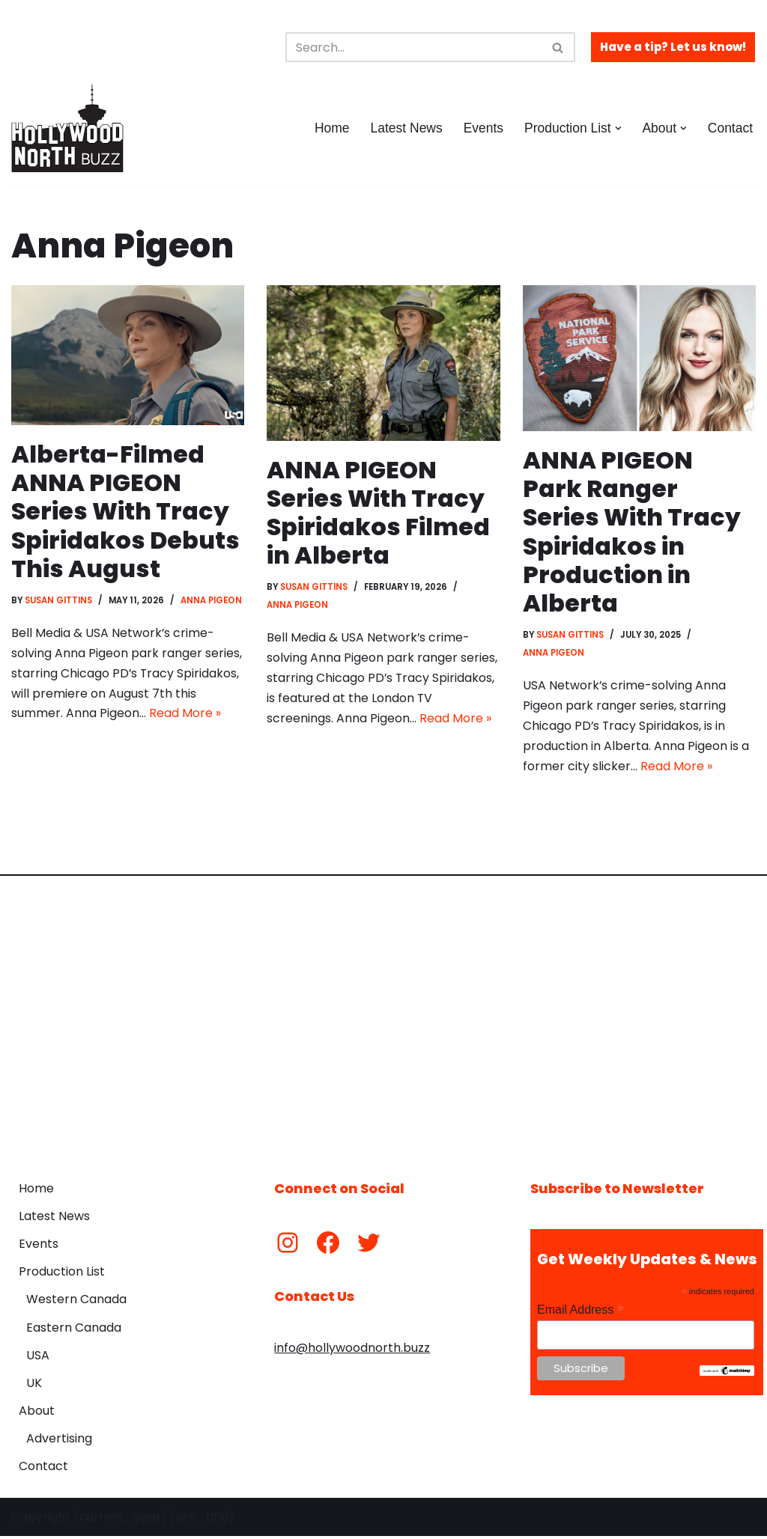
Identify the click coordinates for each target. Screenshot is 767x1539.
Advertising (59, 1441)
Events (482, 128)
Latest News (405, 128)
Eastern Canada (73, 1329)
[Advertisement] (383, 1019)
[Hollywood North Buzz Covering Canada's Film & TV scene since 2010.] (67, 128)
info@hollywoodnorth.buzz (352, 1350)
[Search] (413, 47)
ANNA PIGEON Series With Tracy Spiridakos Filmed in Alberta (378, 513)
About (37, 1413)
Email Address (580, 1312)
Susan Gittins (59, 601)
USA (37, 1358)
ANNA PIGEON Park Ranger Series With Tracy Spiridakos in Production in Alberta (632, 532)
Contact (730, 128)
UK (34, 1386)
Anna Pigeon (213, 601)
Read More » (185, 716)
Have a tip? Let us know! (673, 47)
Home (330, 128)
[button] (617, 128)
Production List (62, 1274)
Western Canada (76, 1302)
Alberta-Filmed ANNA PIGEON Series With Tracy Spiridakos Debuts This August (125, 511)
